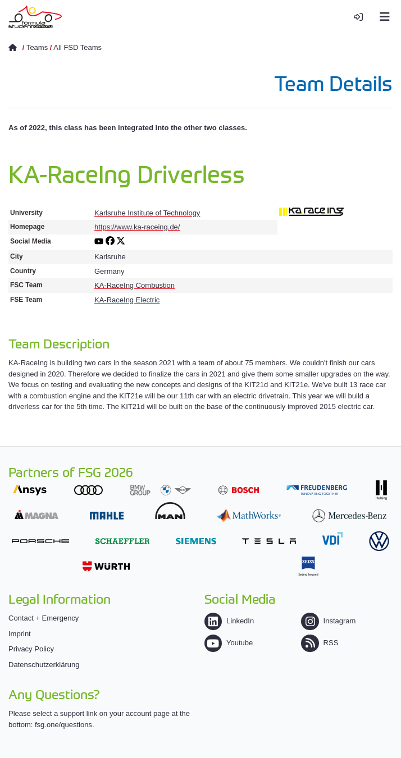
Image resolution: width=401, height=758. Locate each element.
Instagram (328, 621)
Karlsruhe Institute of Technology (147, 213)
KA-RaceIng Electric (127, 300)
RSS (319, 642)
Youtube (228, 642)
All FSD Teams (77, 47)
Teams (37, 47)
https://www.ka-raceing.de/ (137, 227)
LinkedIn (229, 621)
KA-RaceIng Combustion (134, 285)
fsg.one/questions (63, 724)
